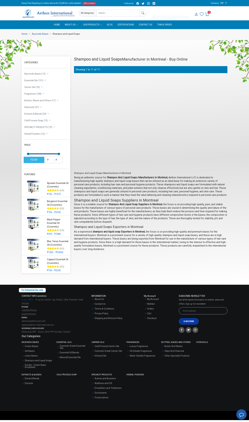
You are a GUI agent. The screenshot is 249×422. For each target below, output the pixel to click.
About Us (99, 301)
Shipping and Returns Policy (108, 320)
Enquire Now (161, 13)
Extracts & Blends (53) (37, 115)
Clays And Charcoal (174, 353)
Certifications (125, 26)
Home (57, 26)
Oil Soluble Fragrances (141, 353)
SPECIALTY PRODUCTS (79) (39, 129)
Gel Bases (30, 353)
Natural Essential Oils (70, 359)
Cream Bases (31, 348)
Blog (110, 26)
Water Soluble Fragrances (142, 357)
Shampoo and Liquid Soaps (38, 362)
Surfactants (101, 395)
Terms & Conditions (104, 310)
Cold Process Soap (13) (37, 122)
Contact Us (145, 26)
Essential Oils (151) (35, 82)
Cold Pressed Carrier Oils (107, 348)
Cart (149, 315)
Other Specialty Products (177, 357)
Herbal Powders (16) (36, 135)
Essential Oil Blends (69, 354)
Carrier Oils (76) (33, 89)
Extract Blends (32, 380)
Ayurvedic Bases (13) (36, 75)
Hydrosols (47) (33, 109)
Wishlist (151, 306)
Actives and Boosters (105, 380)
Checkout (152, 320)
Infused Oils (100, 357)
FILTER (33, 161)
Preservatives (101, 399)
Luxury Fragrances (139, 348)
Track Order (164, 26)
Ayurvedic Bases (40, 35)
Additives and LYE (103, 385)
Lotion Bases (31, 357)
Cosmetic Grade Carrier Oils (108, 353)
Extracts (29, 385)
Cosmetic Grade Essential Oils (72, 349)
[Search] (143, 13)
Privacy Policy (101, 315)
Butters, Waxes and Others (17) (41, 102)
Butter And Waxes (174, 348)
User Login (180, 13)
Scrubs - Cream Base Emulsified (35, 368)
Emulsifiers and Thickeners (108, 390)
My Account (153, 301)
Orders (150, 310)
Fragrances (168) (34, 95)
